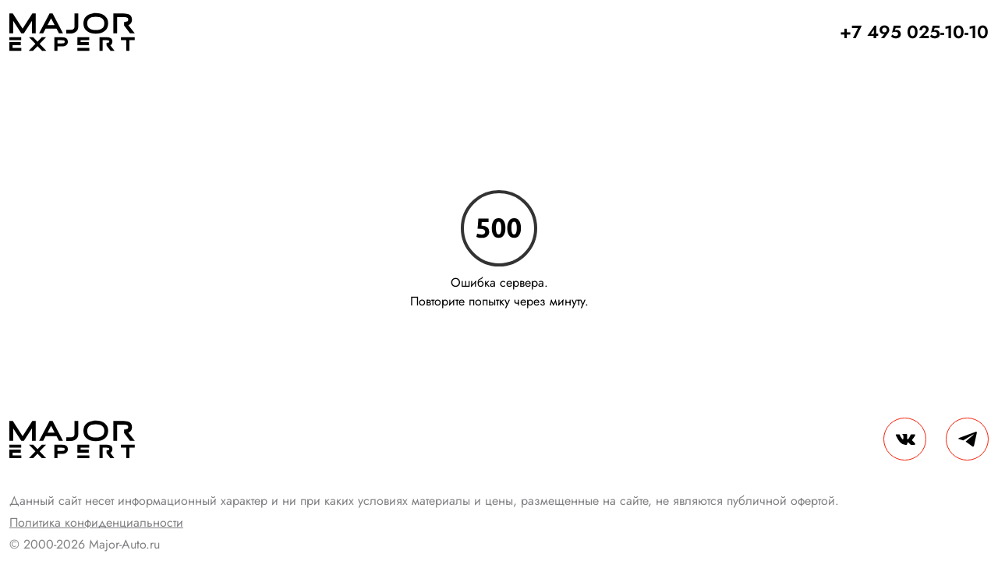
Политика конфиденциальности (96, 522)
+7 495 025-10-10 (914, 32)
